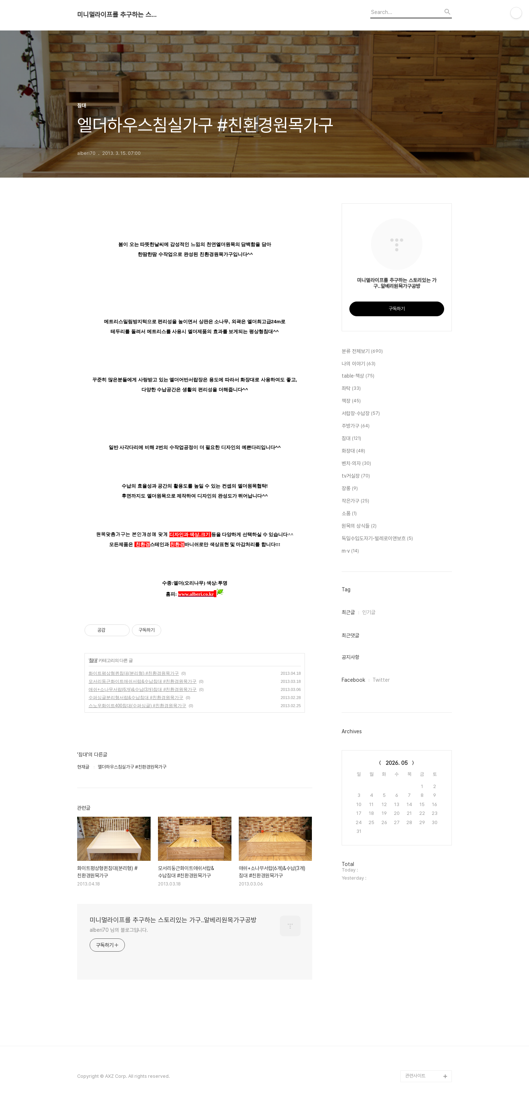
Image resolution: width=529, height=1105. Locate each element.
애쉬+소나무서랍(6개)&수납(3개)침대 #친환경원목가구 (143, 689)
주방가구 (356, 426)
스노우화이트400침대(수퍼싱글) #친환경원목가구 (137, 705)
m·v (350, 551)
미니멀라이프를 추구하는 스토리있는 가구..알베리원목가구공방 (117, 14)
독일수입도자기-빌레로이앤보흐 (377, 538)
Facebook (353, 680)
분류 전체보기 (362, 351)
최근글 (348, 612)
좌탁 (351, 388)
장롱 (350, 488)
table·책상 (358, 376)
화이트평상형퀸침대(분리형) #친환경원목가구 (134, 673)
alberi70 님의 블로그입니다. (119, 930)
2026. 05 (397, 763)
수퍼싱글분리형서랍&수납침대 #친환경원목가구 (136, 697)
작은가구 (355, 501)
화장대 (353, 451)
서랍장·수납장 (361, 413)
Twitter (381, 680)
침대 (93, 660)
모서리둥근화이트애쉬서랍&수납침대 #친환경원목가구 (143, 681)
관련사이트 (415, 1076)
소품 (349, 513)
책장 (351, 401)
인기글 (368, 612)
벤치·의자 (356, 463)
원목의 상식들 (359, 526)
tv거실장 (356, 476)
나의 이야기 (358, 364)
